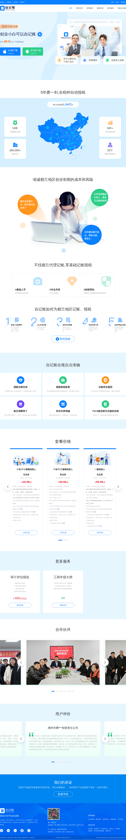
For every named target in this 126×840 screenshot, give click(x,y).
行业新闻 (91, 819)
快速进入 (123, 2)
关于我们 (120, 819)
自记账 (2, 2)
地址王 (112, 829)
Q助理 (90, 831)
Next (118, 487)
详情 (21, 509)
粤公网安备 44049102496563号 (117, 837)
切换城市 (113, 819)
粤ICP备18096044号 (102, 837)
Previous (8, 487)
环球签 (117, 829)
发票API (22, 2)
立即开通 (26, 533)
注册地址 (8, 2)
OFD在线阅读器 (99, 831)
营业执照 (58, 837)
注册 (112, 2)
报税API (108, 831)
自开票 (16, 2)
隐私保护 (98, 819)
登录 (117, 2)
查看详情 (20, 605)
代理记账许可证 (66, 837)
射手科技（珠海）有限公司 (15, 837)
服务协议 (106, 819)
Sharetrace (104, 829)
